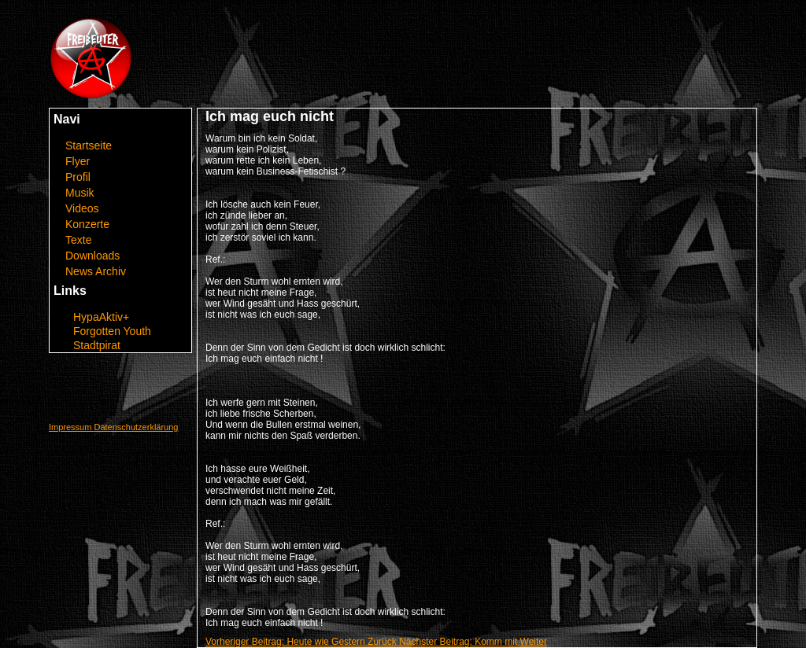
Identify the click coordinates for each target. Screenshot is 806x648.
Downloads (92, 255)
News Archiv (95, 271)
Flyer (77, 161)
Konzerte (87, 224)
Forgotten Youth (112, 331)
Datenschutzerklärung (136, 427)
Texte (78, 240)
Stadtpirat (96, 345)
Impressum (71, 427)
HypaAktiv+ (101, 317)
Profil (78, 177)
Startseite (88, 145)
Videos (82, 208)
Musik (79, 192)
